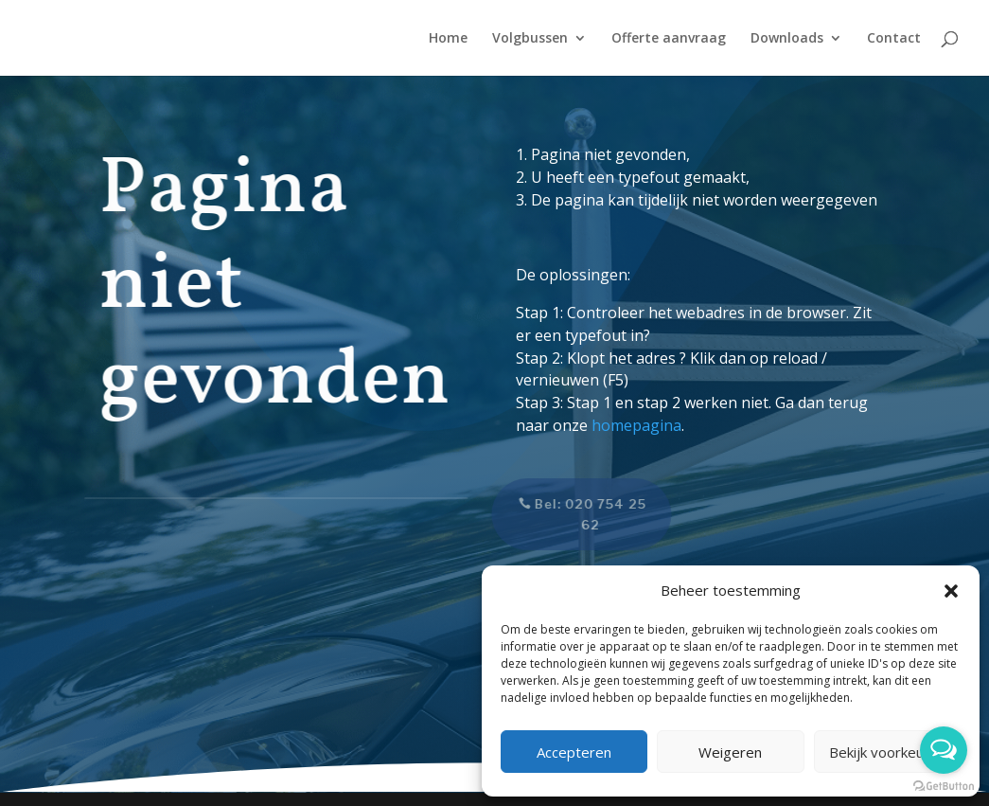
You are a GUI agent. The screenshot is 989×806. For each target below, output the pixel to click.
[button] (951, 591)
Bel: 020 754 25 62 (580, 514)
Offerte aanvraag (668, 38)
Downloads (787, 38)
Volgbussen (530, 38)
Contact (894, 38)
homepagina (636, 425)
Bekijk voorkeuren (887, 752)
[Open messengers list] (943, 750)
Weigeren (730, 752)
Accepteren (574, 752)
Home (448, 38)
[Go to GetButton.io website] (943, 786)
